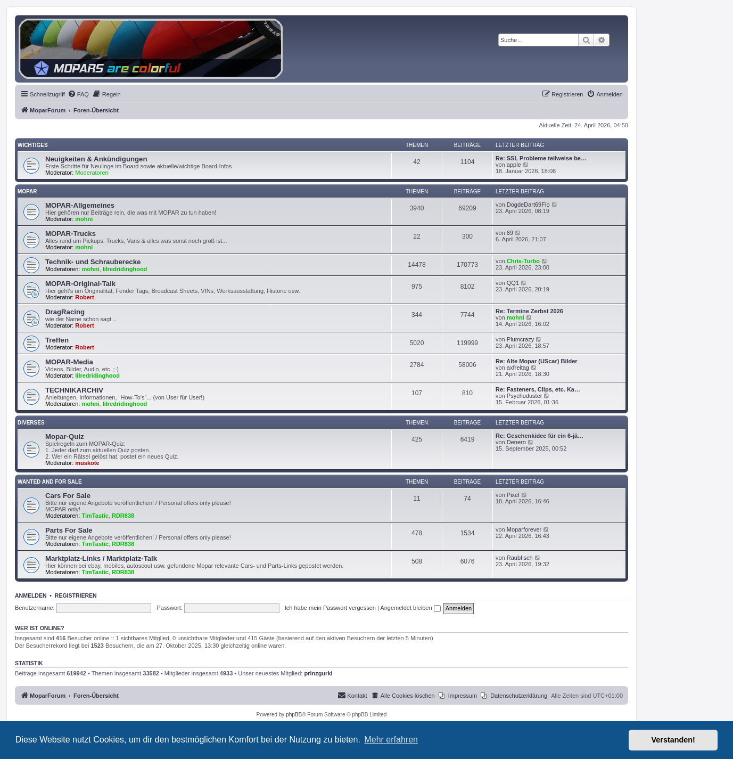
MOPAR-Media (69, 362)
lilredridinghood (125, 269)
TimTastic (95, 515)
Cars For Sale (67, 496)
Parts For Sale (69, 530)
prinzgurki (318, 673)
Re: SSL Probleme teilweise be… (541, 158)
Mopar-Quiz (64, 436)
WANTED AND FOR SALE (50, 482)
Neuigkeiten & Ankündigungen (96, 159)
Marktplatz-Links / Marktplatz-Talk (101, 558)
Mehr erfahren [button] (391, 739)
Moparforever (524, 529)
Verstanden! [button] (673, 740)
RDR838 (123, 515)
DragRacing (65, 312)
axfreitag (518, 367)
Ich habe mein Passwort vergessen (330, 608)
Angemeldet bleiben (410, 608)
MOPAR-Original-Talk (80, 284)
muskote (87, 463)
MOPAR (27, 191)
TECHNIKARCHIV (74, 390)
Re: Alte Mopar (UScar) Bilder (537, 361)
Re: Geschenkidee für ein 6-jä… (539, 435)
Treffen (57, 340)
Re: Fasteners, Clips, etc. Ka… (538, 389)
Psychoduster (524, 396)
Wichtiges (33, 145)
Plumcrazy (520, 339)
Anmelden (31, 595)
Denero (516, 442)
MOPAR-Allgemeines (79, 205)
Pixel (513, 495)
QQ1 (513, 283)
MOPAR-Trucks (70, 234)
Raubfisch (520, 557)
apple (514, 164)
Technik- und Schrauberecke (93, 262)
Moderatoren (91, 172)
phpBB (294, 714)
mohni (84, 219)
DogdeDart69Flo (528, 204)
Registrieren (76, 595)
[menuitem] (78, 94)
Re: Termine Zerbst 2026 (529, 311)
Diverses (31, 423)
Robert (84, 297)
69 (510, 233)
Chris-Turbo (523, 261)
